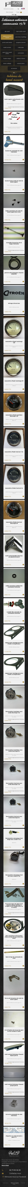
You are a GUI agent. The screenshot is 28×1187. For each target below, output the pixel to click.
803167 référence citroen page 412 (14, 1002)
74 (8, 108)
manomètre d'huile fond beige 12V (13, 342)
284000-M (14, 879)
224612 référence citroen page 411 (14, 940)
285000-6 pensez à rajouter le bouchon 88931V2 (14, 527)
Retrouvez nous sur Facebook (14, 1177)
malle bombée (7, 47)
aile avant (7, 31)
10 (8, 682)
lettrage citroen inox (14, 303)
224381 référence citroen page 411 (14, 961)
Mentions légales (15, 1183)
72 (8, 251)
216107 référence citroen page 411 (14, 909)
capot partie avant (21, 31)
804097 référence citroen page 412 (14, 1058)
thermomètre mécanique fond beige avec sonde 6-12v (14, 839)
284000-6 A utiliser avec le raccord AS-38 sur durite (14, 821)
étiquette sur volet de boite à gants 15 (14, 1136)
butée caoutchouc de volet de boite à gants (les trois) (14, 211)
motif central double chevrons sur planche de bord (14, 556)
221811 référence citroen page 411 (14, 155)
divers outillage (7, 63)
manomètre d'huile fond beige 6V (14, 381)
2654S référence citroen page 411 (14, 1034)
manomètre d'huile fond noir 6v (14, 488)
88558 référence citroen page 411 (14, 616)
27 (8, 914)
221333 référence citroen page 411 (14, 1118)
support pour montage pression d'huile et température (14, 643)
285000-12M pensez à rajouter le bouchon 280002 (14, 456)
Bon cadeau (14, 123)
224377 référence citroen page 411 (14, 1088)
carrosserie (21, 53)
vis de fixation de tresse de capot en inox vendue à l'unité (14, 1031)
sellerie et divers (21, 58)
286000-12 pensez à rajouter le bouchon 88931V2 (14, 420)
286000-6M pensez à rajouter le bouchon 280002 (13, 385)
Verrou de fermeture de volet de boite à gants (14, 999)
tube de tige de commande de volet (14, 957)
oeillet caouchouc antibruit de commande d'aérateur (14, 586)
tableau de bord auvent (7, 37)
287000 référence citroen (14, 677)
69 (8, 424)
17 (8, 564)
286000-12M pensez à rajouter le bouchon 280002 (14, 346)
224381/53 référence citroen (14, 247)
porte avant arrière (7, 42)
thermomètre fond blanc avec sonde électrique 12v (14, 712)
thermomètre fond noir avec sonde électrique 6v (14, 817)
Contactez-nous (15, 1173)
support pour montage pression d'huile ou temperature (14, 674)
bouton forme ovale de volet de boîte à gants (14, 181)
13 (8, 159)
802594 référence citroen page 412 (14, 560)
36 (8, 350)
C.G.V (14, 1184)
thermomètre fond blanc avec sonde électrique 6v (14, 750)
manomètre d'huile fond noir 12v (14, 451)
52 (8, 720)
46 (8, 847)
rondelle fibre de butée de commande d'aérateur (14, 612)
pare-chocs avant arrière (7, 53)
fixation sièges (7, 58)
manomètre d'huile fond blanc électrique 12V (14, 415)
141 (8, 1063)
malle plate (21, 47)
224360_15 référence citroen (14, 1140)
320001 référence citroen (14, 307)
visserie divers (20, 63)
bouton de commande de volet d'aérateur (14, 151)
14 (8, 311)
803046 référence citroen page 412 (14, 103)
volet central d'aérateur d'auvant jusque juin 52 (14, 1085)
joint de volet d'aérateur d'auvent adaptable (14, 273)
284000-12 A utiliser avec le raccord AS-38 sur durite (14, 788)
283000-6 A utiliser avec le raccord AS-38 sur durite (14, 755)
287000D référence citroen (14, 647)
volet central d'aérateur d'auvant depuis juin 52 (14, 1055)
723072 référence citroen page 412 (14, 185)
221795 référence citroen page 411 (14, 215)
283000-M (14, 842)
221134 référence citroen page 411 (14, 277)
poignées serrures (21, 42)
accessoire (14, 68)
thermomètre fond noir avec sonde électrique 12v (14, 784)
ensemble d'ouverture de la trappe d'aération (14, 243)
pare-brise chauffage (20, 37)
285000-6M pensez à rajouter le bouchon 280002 (13, 492)
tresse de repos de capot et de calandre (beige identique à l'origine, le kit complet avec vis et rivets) (14, 905)
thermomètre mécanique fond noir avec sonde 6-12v (14, 875)
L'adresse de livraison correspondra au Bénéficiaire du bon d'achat (14, 128)
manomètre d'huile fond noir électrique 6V (14, 523)
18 (8, 1123)
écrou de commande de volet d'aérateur (14, 1115)
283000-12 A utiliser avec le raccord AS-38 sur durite (14, 716)
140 (8, 1093)
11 (8, 651)
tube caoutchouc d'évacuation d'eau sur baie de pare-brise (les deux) (14, 937)
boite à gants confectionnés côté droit (14, 100)
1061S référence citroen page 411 (14, 590)
